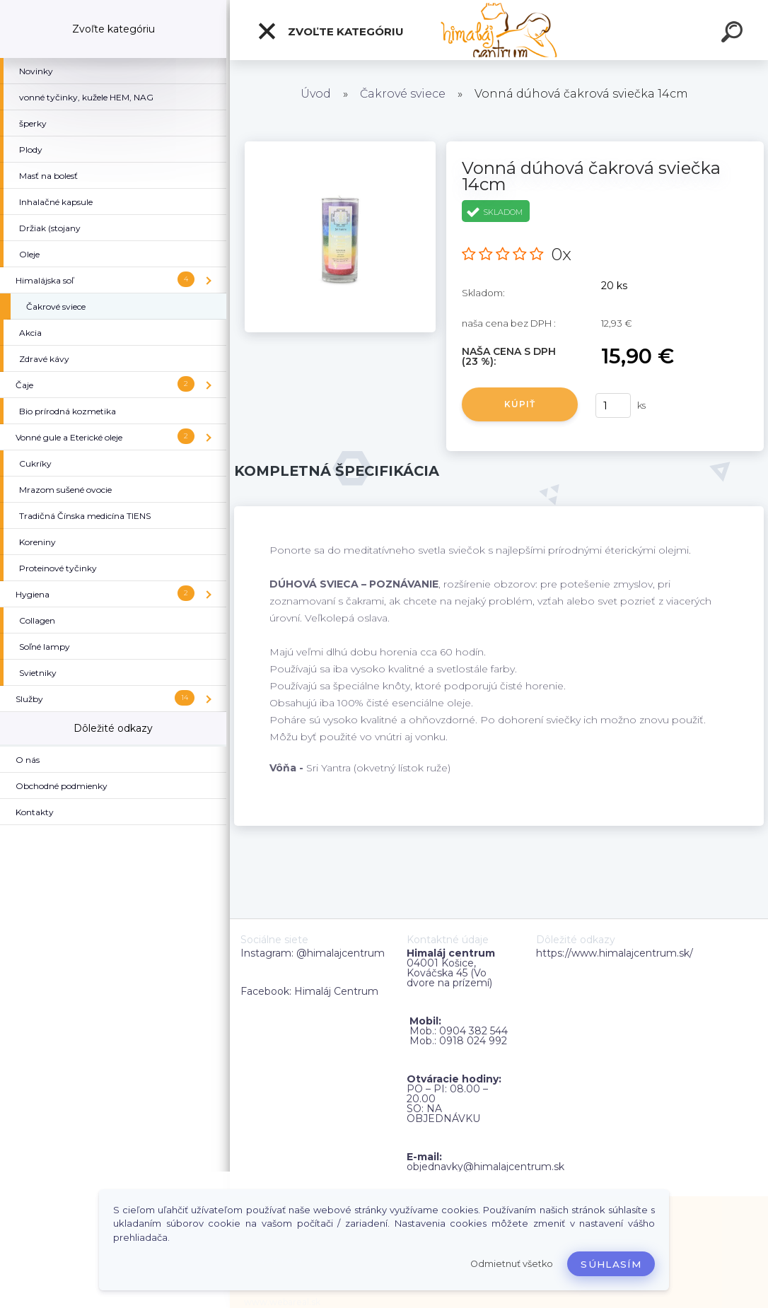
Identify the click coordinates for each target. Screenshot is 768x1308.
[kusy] (613, 405)
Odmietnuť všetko (511, 1264)
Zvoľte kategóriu (330, 31)
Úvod (316, 93)
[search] (734, 34)
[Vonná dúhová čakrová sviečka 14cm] (340, 146)
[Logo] (498, 30)
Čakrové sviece (403, 93)
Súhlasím (611, 1264)
